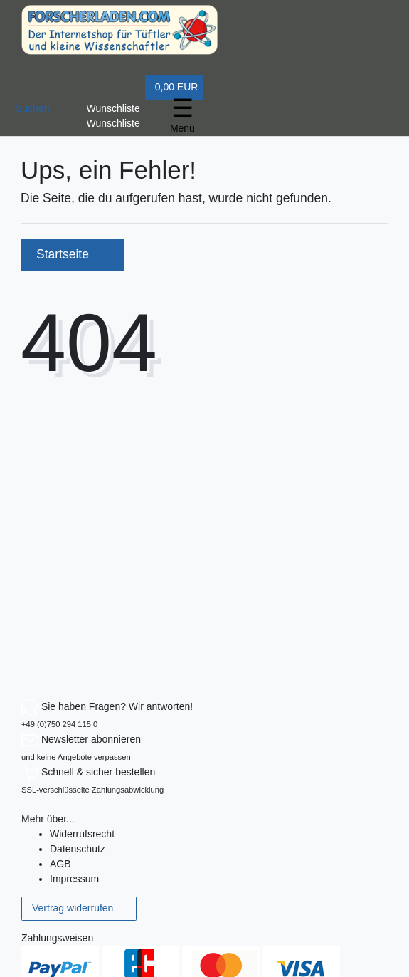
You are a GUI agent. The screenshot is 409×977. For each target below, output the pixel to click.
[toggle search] (32, 105)
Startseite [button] (72, 254)
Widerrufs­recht (82, 834)
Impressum (74, 878)
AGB (60, 863)
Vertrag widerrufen (79, 908)
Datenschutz (77, 849)
